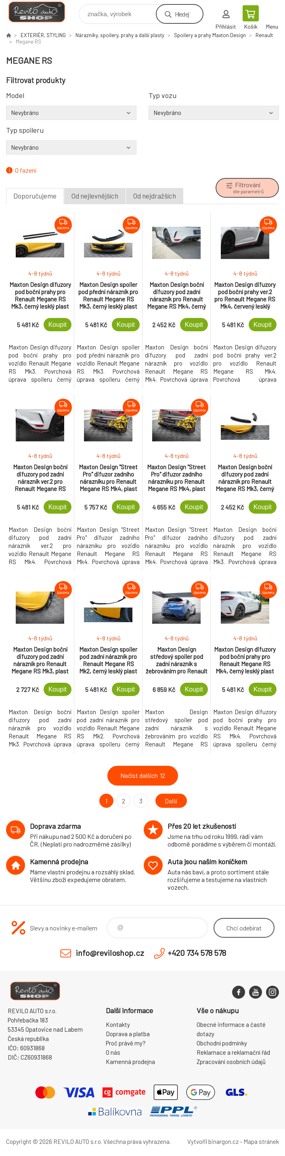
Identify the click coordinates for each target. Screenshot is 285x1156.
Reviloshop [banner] (42, 12)
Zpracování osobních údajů (231, 1061)
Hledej (182, 14)
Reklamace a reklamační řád (233, 1052)
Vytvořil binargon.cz (213, 1141)
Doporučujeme (35, 196)
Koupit (57, 324)
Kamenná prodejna (130, 1061)
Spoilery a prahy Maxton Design (210, 35)
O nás (113, 1052)
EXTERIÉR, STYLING (43, 35)
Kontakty (118, 1024)
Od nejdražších (154, 196)
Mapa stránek (261, 1141)
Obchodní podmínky (222, 1043)
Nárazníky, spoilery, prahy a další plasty (119, 35)
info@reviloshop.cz (110, 952)
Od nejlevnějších (94, 196)
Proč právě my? (126, 1043)
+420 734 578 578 (197, 952)
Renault (264, 35)
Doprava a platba (128, 1033)
